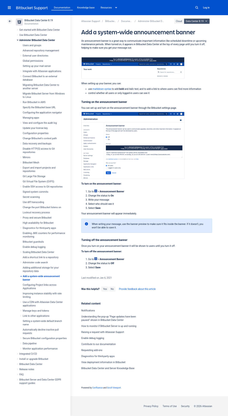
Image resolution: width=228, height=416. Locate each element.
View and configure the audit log (40, 122)
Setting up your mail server (37, 66)
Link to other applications (36, 315)
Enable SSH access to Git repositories (43, 186)
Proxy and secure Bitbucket (37, 217)
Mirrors (26, 157)
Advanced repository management (41, 50)
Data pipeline (30, 343)
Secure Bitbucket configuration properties (45, 338)
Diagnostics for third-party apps (39, 228)
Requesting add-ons (91, 350)
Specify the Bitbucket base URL (39, 107)
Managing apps (31, 117)
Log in (206, 7)
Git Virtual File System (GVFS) (38, 181)
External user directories (35, 55)
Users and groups (32, 45)
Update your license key (35, 128)
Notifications (88, 310)
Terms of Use (170, 406)
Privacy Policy (151, 406)
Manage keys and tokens (36, 310)
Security (185, 406)
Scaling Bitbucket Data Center (38, 252)
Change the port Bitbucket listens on (42, 207)
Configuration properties (36, 133)
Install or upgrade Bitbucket (33, 359)
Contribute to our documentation (98, 344)
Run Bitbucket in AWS (34, 102)
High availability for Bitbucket (38, 222)
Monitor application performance (40, 348)
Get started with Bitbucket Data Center (39, 29)
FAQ (21, 374)
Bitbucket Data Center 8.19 (38, 20)
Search (197, 7)
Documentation (62, 7)
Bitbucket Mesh (31, 162)
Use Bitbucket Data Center (33, 35)
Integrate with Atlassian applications (42, 71)
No (112, 289)
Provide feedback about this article (137, 289)
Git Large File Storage (34, 176)
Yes (105, 289)
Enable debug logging (34, 247)
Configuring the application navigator (42, 112)
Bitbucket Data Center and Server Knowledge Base (107, 368)
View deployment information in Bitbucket (103, 362)
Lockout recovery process (36, 212)
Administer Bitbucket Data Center (37, 40)
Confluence (97, 388)
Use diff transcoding (33, 202)
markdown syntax (102, 89)
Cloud (179, 21)
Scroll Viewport (114, 388)
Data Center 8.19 (197, 21)
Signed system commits (35, 191)
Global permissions (33, 60)
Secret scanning (31, 197)
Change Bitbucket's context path (40, 138)
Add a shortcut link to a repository (40, 257)
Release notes (26, 369)
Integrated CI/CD (28, 353)
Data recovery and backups (37, 143)
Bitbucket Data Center (30, 364)
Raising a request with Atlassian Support (102, 332)
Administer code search (35, 262)
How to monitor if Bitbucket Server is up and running (108, 326)
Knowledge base (86, 7)
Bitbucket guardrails (33, 241)
